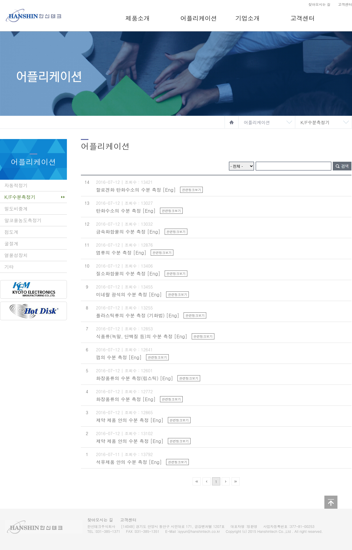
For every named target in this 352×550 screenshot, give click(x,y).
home (231, 122)
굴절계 (11, 243)
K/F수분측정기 (315, 122)
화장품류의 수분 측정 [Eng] (126, 399)
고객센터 (345, 4)
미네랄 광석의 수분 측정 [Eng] (129, 294)
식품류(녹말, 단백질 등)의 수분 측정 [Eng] (141, 336)
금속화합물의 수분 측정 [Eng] (128, 231)
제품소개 (137, 18)
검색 (342, 166)
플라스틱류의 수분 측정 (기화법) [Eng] (137, 315)
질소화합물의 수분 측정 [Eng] (128, 273)
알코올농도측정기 (23, 220)
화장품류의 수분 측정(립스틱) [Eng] (134, 378)
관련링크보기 (191, 190)
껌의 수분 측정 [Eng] (119, 357)
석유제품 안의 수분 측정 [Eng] (129, 462)
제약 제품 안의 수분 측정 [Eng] (129, 420)
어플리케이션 (198, 18)
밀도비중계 (16, 208)
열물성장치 (16, 255)
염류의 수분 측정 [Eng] (121, 252)
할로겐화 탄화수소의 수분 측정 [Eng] (136, 189)
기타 (9, 267)
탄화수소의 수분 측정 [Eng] (126, 210)
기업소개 (247, 18)
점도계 (11, 232)
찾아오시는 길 (319, 4)
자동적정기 (16, 185)
